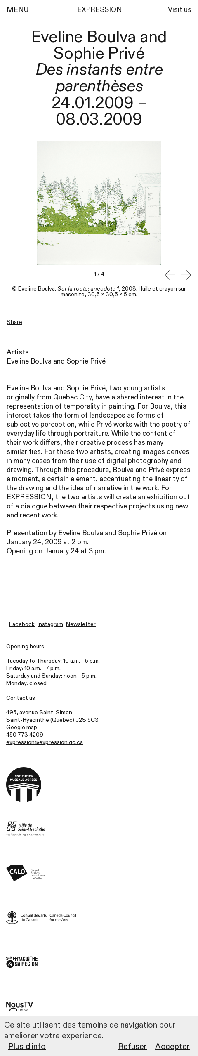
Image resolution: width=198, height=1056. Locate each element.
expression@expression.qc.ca (44, 742)
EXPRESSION (99, 9)
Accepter (172, 1046)
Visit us (179, 9)
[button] (169, 275)
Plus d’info (27, 1046)
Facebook (22, 624)
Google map (21, 727)
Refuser (132, 1046)
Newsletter (81, 624)
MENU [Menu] (17, 9)
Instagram (50, 624)
